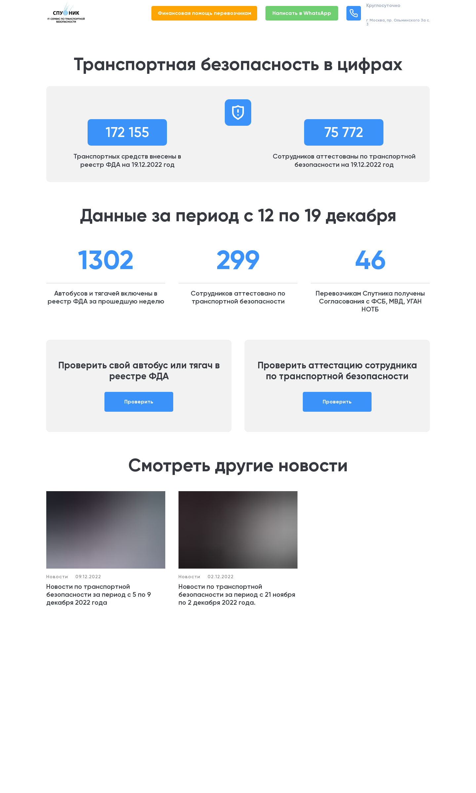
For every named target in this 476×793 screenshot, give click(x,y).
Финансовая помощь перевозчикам (204, 13)
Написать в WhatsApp (301, 13)
